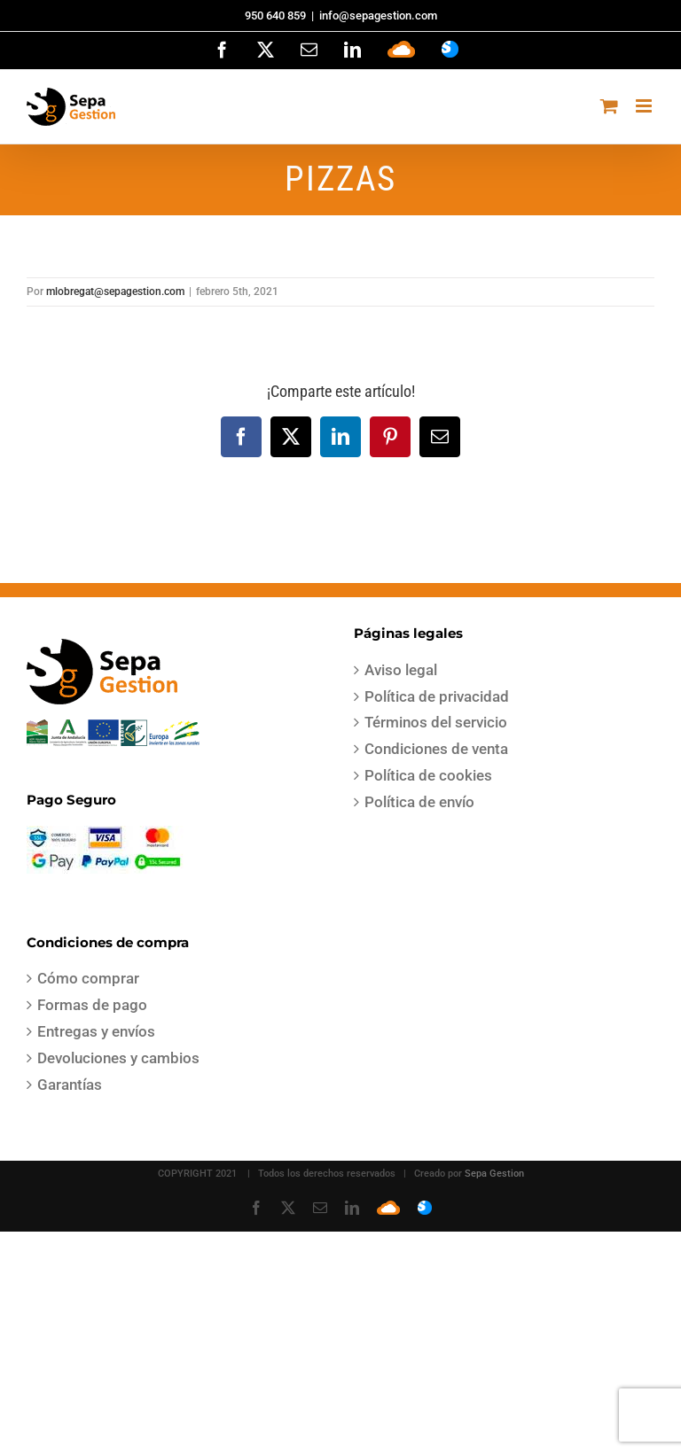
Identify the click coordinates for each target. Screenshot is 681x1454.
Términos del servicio (435, 722)
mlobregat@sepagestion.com (115, 291)
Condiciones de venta (436, 749)
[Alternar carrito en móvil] (609, 106)
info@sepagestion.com (378, 15)
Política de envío (419, 802)
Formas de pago (92, 1005)
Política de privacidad (436, 696)
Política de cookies (428, 775)
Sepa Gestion (494, 1173)
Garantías (69, 1084)
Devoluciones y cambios (118, 1058)
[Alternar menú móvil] (645, 106)
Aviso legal (400, 670)
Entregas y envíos (96, 1031)
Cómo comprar (88, 978)
